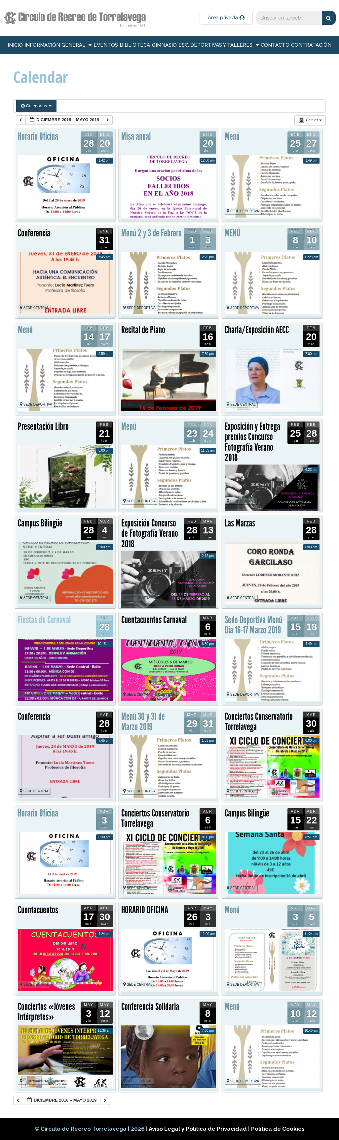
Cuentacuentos (38, 910)
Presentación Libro (43, 426)
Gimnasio (164, 45)
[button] (226, 18)
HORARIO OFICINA (144, 910)
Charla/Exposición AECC (257, 330)
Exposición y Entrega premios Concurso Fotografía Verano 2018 (252, 442)
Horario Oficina (38, 136)
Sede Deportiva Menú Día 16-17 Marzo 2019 (253, 625)
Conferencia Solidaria (150, 1007)
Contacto (275, 45)
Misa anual (136, 136)
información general (58, 45)
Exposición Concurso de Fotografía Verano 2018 (149, 533)
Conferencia (34, 233)
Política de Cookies (278, 1128)
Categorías (36, 105)
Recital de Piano (143, 330)
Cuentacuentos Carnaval (154, 620)
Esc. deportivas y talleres (218, 45)
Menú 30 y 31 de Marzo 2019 (143, 722)
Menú (232, 136)
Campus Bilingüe (40, 523)
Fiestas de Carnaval (44, 620)
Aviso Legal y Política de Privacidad (198, 1128)
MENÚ (232, 233)
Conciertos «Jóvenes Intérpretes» (46, 1012)
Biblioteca (135, 45)
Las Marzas (240, 523)
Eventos (106, 45)
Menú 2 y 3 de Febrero (151, 233)
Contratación (311, 45)
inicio (15, 45)
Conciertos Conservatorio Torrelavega (259, 722)
